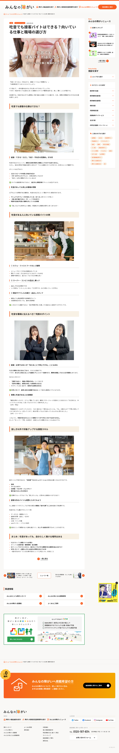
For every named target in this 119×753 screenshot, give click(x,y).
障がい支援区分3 (96, 164)
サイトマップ (47, 735)
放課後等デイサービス (97, 115)
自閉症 (93, 138)
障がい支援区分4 (96, 161)
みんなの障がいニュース (89, 7)
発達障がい (108, 138)
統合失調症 (106, 144)
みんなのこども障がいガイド (16, 596)
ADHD (100, 138)
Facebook (88, 720)
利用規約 (45, 727)
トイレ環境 (95, 151)
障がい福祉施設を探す (46, 7)
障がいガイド (8, 727)
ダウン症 (94, 154)
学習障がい (95, 141)
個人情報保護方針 (48, 730)
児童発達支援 (94, 110)
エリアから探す (97, 77)
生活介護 (92, 120)
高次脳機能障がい (97, 157)
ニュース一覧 (44, 575)
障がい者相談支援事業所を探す (67, 7)
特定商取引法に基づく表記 (50, 733)
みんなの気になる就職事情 (57, 596)
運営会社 (45, 741)
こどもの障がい (8, 730)
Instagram (99, 720)
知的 (93, 144)
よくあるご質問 (53, 603)
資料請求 (26, 730)
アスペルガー (104, 141)
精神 (99, 144)
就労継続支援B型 (95, 101)
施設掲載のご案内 (107, 7)
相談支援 (92, 106)
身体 (110, 151)
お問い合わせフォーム (83, 737)
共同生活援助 (99, 125)
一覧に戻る (44, 558)
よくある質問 (28, 727)
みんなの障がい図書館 (14, 603)
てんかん (103, 151)
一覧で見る (102, 61)
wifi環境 (102, 154)
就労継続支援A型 (95, 96)
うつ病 (93, 148)
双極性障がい (102, 148)
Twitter (76, 720)
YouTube (111, 720)
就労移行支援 (94, 91)
